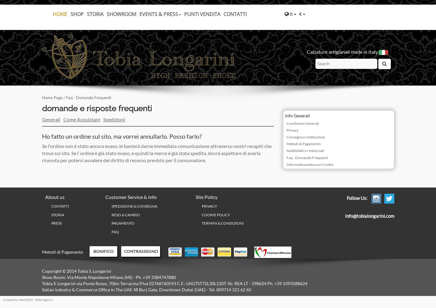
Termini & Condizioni (223, 223)
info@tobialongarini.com (369, 216)
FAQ (115, 232)
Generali (51, 119)
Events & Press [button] (160, 14)
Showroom (121, 14)
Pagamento (123, 223)
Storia (95, 14)
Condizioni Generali (302, 123)
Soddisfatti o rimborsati (305, 150)
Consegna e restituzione (305, 137)
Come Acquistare (81, 119)
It (290, 14)
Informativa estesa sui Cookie (309, 164)
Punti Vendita (202, 14)
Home (60, 14)
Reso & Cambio (126, 215)
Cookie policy (216, 215)
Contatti (235, 14)
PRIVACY (209, 206)
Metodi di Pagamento (303, 143)
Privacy (292, 130)
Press (56, 223)
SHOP (77, 14)
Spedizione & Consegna (134, 206)
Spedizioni (114, 119)
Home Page (52, 97)
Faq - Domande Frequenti (307, 157)
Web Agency (44, 300)
